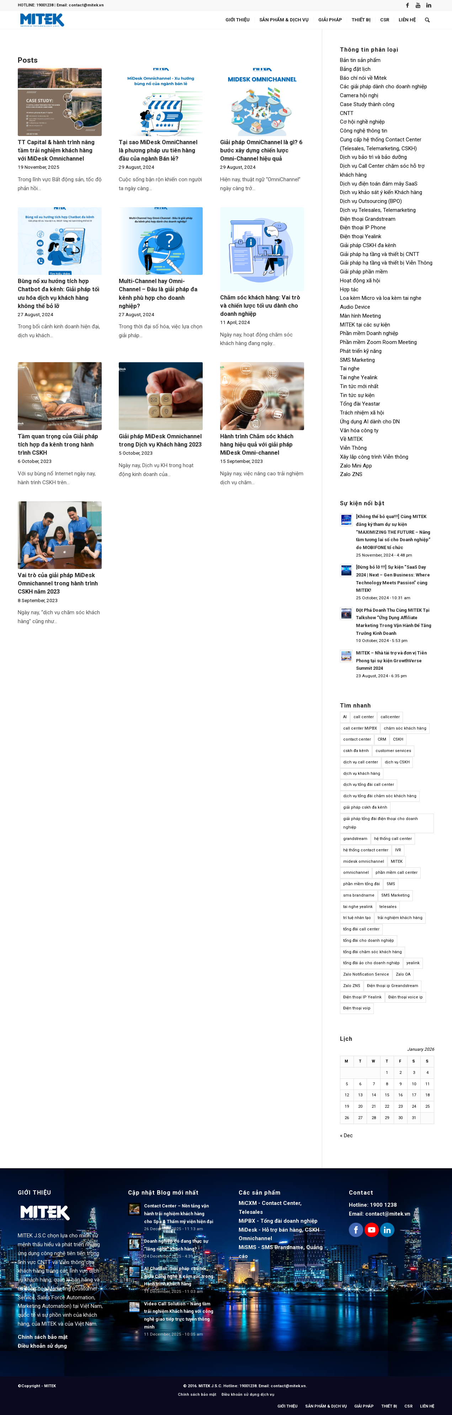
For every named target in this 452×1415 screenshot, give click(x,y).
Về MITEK (351, 439)
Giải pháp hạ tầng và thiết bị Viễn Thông (386, 263)
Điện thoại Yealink (360, 236)
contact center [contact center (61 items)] (357, 739)
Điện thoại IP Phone (363, 227)
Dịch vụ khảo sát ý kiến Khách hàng (381, 192)
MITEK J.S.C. (210, 1386)
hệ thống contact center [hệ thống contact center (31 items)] (365, 850)
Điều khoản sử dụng (42, 1346)
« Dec (346, 1135)
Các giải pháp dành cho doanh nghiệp (383, 86)
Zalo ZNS (351, 474)
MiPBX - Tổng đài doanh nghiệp (278, 1221)
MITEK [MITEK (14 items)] (397, 861)
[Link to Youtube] (418, 5)
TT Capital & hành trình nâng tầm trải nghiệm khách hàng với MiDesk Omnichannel (56, 150)
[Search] (427, 20)
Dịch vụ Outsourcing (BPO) (371, 201)
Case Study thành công (367, 104)
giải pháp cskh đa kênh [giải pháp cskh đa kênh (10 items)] (365, 807)
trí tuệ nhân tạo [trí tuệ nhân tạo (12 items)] (357, 917)
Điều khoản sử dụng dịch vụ (248, 1394)
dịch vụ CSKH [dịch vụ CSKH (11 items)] (397, 762)
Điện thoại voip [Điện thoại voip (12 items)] (357, 1008)
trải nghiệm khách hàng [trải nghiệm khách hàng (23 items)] (400, 917)
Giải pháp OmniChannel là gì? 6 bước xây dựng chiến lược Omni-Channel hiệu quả (261, 150)
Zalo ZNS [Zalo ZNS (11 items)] (351, 985)
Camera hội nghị (359, 95)
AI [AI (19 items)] (345, 717)
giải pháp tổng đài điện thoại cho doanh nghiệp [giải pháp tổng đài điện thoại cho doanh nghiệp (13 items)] (380, 823)
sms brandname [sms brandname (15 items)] (358, 895)
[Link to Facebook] (407, 5)
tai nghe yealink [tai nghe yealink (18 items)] (358, 906)
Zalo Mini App (356, 466)
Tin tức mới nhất (359, 386)
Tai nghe (350, 368)
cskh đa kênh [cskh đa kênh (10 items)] (356, 750)
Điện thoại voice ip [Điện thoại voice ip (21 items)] (405, 997)
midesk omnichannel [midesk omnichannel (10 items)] (363, 861)
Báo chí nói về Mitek (363, 78)
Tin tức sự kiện (357, 395)
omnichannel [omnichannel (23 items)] (356, 872)
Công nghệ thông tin (363, 130)
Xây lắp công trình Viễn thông (374, 457)
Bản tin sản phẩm (360, 60)
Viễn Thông (353, 448)
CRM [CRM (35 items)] (382, 739)
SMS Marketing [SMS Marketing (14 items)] (395, 895)
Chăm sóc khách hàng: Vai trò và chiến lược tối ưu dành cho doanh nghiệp (260, 305)
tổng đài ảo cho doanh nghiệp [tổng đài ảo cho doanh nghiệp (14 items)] (371, 963)
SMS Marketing (357, 360)
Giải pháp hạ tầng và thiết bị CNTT (379, 254)
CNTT (346, 113)
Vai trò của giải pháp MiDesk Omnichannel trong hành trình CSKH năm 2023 (58, 583)
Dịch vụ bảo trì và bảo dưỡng (373, 157)
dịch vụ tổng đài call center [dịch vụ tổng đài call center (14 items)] (368, 784)
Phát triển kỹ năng (361, 351)
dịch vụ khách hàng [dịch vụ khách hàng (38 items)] (361, 773)
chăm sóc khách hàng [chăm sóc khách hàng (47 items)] (405, 728)
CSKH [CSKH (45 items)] (398, 739)
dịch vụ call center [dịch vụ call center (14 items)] (360, 762)
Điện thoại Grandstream (367, 219)
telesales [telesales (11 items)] (388, 906)
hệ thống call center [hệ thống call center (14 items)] (393, 838)
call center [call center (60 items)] (363, 717)
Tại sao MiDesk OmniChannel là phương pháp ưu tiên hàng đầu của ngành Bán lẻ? (158, 150)
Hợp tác (349, 289)
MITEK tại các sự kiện (365, 325)
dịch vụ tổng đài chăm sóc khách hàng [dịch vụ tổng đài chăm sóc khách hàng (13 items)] (379, 796)
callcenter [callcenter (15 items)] (390, 717)
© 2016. (190, 1386)
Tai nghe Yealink (358, 377)
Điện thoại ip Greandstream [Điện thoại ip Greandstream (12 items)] (392, 985)
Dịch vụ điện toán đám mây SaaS (379, 184)
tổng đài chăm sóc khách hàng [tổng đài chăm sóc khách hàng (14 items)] (372, 952)
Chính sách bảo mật (43, 1337)
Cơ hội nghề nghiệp (362, 122)
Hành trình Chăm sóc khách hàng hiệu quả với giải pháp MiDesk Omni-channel (256, 444)
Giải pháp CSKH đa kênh (368, 245)
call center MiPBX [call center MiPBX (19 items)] (360, 728)
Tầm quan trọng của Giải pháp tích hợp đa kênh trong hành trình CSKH (58, 444)
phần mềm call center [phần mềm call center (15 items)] (397, 872)
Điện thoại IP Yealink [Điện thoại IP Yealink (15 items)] (362, 997)
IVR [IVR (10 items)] (398, 850)
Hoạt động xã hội (360, 280)
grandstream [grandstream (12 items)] (355, 838)
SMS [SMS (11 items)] (391, 884)
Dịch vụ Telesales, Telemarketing (378, 210)
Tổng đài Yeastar (360, 404)
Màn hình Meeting (360, 316)
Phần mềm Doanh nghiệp (369, 333)
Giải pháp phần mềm (364, 271)
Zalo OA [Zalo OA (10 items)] (403, 974)
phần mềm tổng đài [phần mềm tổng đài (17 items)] (361, 884)
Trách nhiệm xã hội (362, 412)
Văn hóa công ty (359, 430)
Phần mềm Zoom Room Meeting (378, 342)
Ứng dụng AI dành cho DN (370, 421)
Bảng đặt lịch (355, 69)
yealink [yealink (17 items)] (413, 963)
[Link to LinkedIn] (429, 5)
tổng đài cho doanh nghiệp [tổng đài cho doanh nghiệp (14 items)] (368, 940)
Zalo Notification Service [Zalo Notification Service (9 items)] (366, 974)
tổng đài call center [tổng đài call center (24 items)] (361, 929)
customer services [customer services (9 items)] (393, 750)
